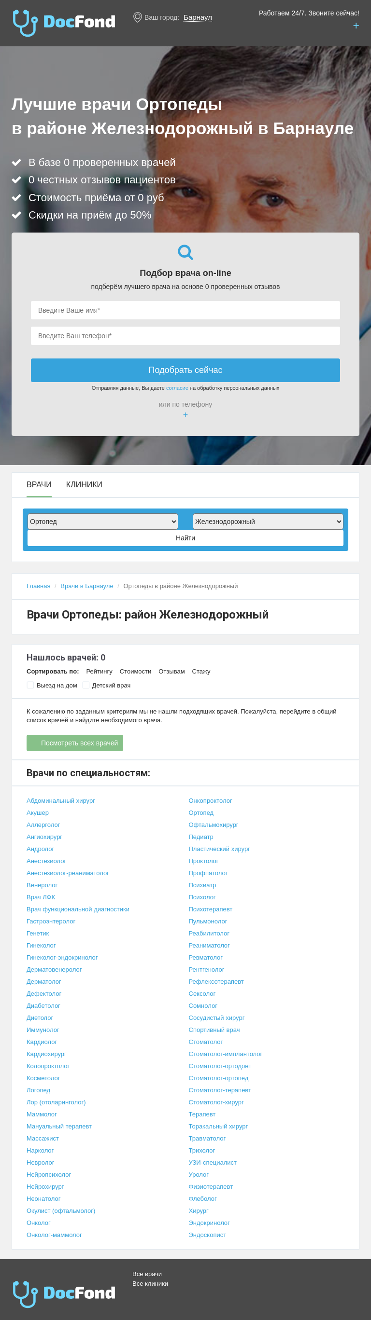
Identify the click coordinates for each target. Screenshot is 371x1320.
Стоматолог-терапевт (220, 1090)
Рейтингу (99, 671)
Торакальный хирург (218, 1126)
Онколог (39, 1222)
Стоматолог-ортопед (219, 1078)
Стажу (201, 671)
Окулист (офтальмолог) (61, 1210)
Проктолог (204, 861)
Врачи (39, 485)
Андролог (40, 848)
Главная (38, 586)
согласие (177, 388)
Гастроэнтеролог (51, 921)
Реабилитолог (209, 933)
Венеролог (42, 885)
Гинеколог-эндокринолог (62, 957)
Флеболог (203, 1198)
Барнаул (198, 17)
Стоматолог (206, 1041)
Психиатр (202, 885)
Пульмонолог (208, 921)
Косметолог (43, 1078)
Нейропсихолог (49, 1174)
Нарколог (40, 1150)
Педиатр (201, 836)
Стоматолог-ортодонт (220, 1066)
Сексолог (202, 993)
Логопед (38, 1090)
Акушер (38, 812)
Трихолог (202, 1150)
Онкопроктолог (210, 800)
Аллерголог (43, 824)
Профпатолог (208, 873)
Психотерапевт (211, 909)
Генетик (38, 933)
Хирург (199, 1210)
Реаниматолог (209, 945)
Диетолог (40, 1017)
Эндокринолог (209, 1222)
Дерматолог (44, 981)
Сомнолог (203, 1005)
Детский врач (106, 685)
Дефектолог (44, 993)
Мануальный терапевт (59, 1126)
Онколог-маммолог (54, 1234)
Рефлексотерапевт (216, 981)
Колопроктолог (48, 1066)
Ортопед (201, 812)
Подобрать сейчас (185, 370)
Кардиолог (42, 1041)
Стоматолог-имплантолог (226, 1054)
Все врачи (147, 1274)
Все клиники (150, 1283)
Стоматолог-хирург (216, 1102)
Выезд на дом (52, 685)
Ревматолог (206, 957)
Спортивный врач (214, 1029)
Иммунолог (43, 1029)
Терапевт (202, 1114)
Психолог (202, 897)
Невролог (40, 1162)
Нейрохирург (45, 1186)
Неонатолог (43, 1198)
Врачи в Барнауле (86, 586)
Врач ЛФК (41, 897)
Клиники (84, 485)
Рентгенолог (207, 969)
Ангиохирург (44, 836)
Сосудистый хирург (217, 1017)
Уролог (199, 1174)
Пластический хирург (219, 848)
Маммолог (42, 1114)
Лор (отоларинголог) (56, 1102)
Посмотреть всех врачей (79, 743)
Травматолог (207, 1138)
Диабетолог (43, 1005)
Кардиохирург (47, 1054)
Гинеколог (41, 945)
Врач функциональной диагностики (78, 909)
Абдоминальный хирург (61, 800)
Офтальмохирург (214, 824)
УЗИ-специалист (213, 1162)
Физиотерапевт (211, 1186)
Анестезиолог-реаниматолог (68, 873)
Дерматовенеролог (54, 969)
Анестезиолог (46, 861)
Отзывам (171, 671)
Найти (185, 538)
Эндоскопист (208, 1234)
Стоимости (136, 671)
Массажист (43, 1138)
